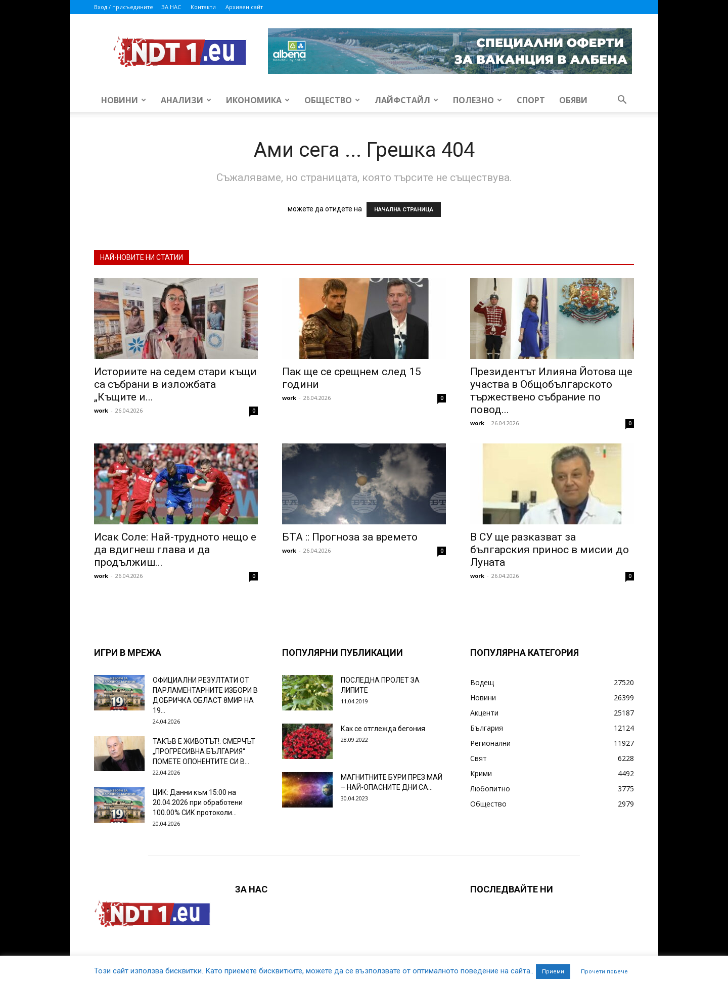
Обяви (573, 100)
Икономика (258, 100)
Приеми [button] (553, 971)
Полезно (477, 100)
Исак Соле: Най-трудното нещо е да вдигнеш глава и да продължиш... (175, 549)
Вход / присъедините (123, 7)
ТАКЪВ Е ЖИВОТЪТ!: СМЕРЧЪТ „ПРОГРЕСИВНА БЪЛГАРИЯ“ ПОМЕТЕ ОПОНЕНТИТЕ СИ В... (204, 751)
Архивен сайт (244, 7)
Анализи (186, 100)
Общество (332, 100)
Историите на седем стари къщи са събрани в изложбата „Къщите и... (175, 384)
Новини (123, 100)
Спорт (531, 100)
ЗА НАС (171, 7)
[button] (622, 101)
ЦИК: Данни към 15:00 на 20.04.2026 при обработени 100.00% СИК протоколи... (198, 802)
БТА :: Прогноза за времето (350, 537)
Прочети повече (604, 971)
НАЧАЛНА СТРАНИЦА (403, 209)
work (101, 410)
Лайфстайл (406, 100)
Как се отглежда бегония (383, 729)
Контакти (203, 7)
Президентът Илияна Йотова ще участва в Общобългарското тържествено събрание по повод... (551, 391)
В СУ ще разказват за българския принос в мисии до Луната (549, 549)
